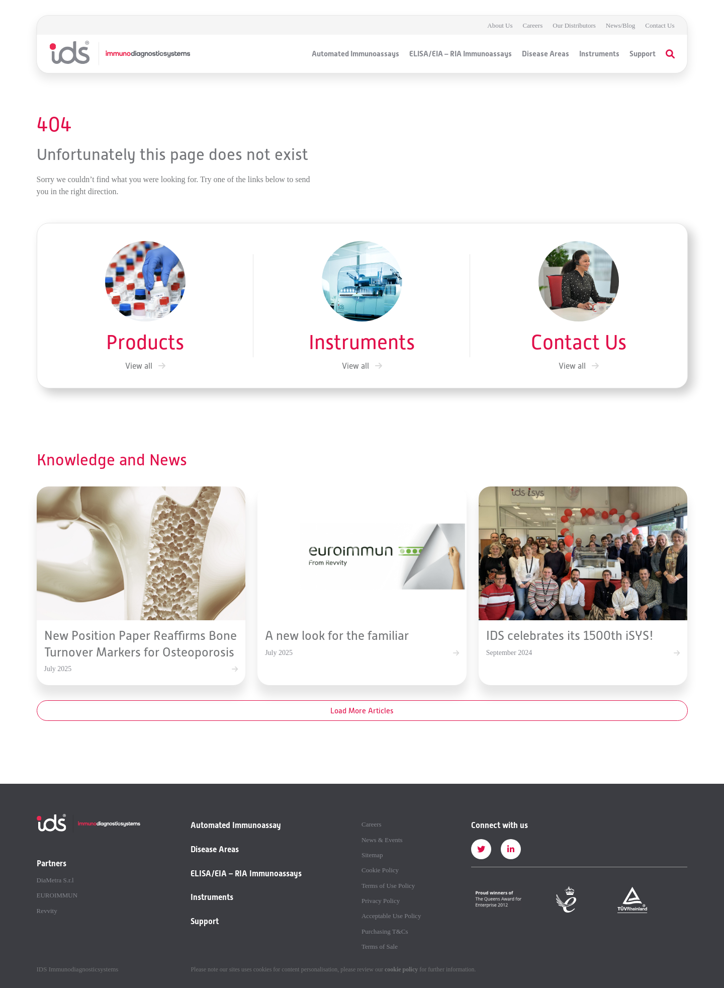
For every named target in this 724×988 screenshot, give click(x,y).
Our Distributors (574, 25)
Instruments (599, 53)
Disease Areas (545, 53)
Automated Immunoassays (355, 53)
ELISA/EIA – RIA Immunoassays (460, 53)
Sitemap (372, 855)
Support (642, 53)
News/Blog (621, 25)
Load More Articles (362, 710)
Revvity (47, 911)
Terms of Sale (379, 946)
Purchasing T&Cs (384, 931)
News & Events (382, 840)
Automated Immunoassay (236, 825)
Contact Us (659, 25)
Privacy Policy (380, 900)
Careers (533, 25)
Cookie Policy (380, 870)
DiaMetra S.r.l (55, 880)
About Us (499, 25)
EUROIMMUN (57, 895)
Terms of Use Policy (388, 885)
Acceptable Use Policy (391, 916)
